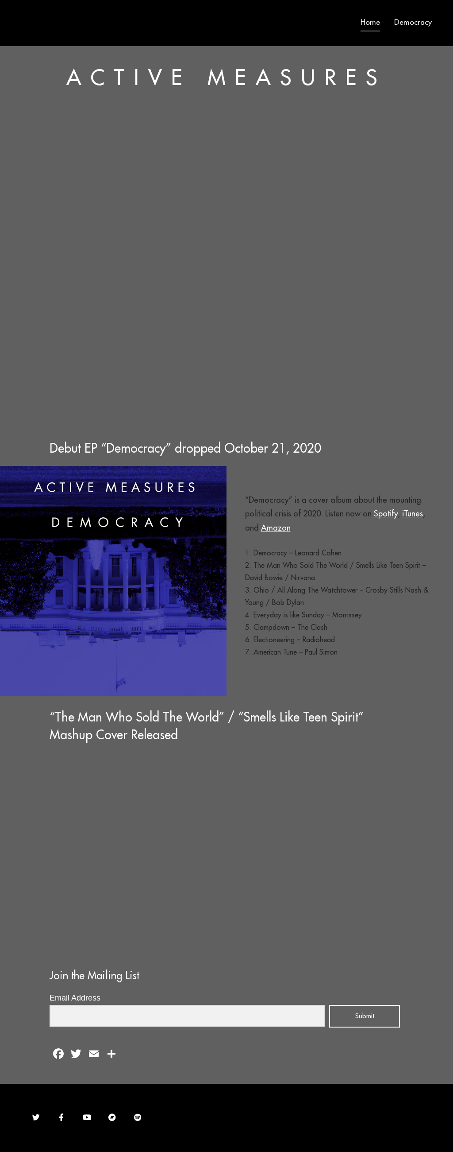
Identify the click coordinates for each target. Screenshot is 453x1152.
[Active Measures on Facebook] (61, 1117)
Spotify (386, 513)
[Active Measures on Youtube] (87, 1117)
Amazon (276, 528)
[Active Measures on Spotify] (138, 1117)
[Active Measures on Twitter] (36, 1117)
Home (370, 22)
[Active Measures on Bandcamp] (112, 1117)
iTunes (412, 513)
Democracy (413, 22)
